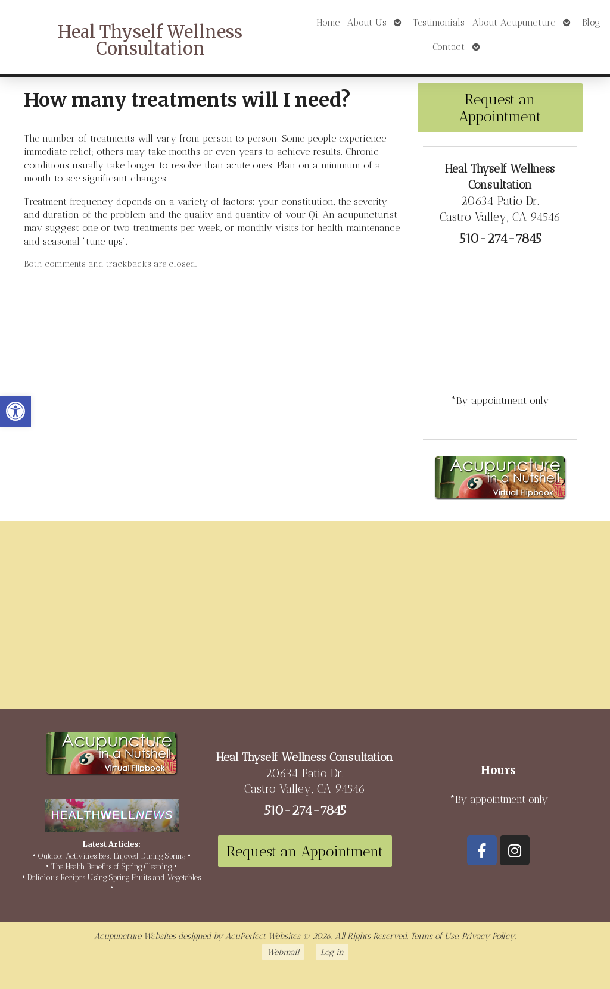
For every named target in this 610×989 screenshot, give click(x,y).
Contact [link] (448, 46)
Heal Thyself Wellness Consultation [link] (150, 40)
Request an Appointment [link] (500, 107)
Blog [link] (591, 22)
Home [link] (328, 22)
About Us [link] (367, 22)
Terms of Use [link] (434, 936)
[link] (15, 411)
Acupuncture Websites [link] (135, 936)
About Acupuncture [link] (513, 22)
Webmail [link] (283, 952)
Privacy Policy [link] (488, 936)
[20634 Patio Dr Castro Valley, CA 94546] (305, 619)
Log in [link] (332, 952)
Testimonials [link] (439, 22)
